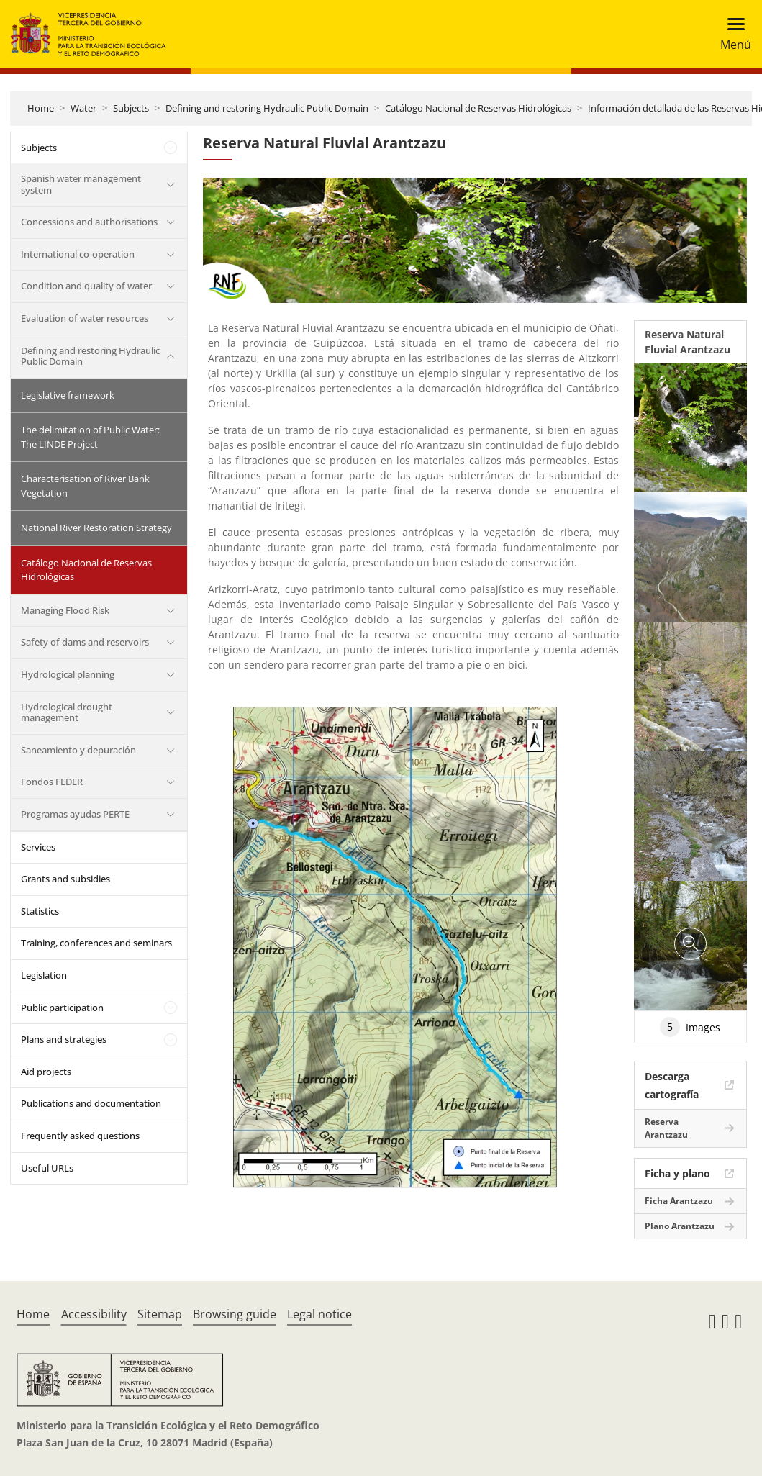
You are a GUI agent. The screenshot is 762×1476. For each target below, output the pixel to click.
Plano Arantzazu (680, 1226)
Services (38, 847)
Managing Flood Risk (65, 610)
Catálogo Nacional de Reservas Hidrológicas (478, 107)
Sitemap (159, 1314)
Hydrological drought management (66, 712)
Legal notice (319, 1314)
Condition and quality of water (86, 285)
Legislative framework (67, 395)
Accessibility (94, 1314)
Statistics (40, 911)
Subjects (131, 107)
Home (40, 107)
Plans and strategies (63, 1039)
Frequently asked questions (80, 1135)
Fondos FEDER (52, 781)
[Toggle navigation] (731, 34)
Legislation (44, 975)
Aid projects (46, 1071)
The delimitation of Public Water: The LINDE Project (90, 437)
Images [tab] (690, 1027)
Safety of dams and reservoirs (85, 641)
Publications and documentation (91, 1103)
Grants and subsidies (65, 878)
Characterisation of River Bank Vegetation (85, 485)
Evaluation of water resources (84, 318)
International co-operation (78, 254)
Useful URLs (47, 1168)
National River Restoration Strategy (96, 527)
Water (83, 107)
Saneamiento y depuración (78, 749)
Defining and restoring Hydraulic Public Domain (266, 107)
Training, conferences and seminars (96, 942)
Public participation (62, 1007)
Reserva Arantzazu (666, 1128)
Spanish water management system (81, 184)
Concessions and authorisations (89, 221)
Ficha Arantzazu (679, 1201)
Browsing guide (234, 1314)
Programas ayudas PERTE (75, 813)
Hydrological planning (67, 674)
